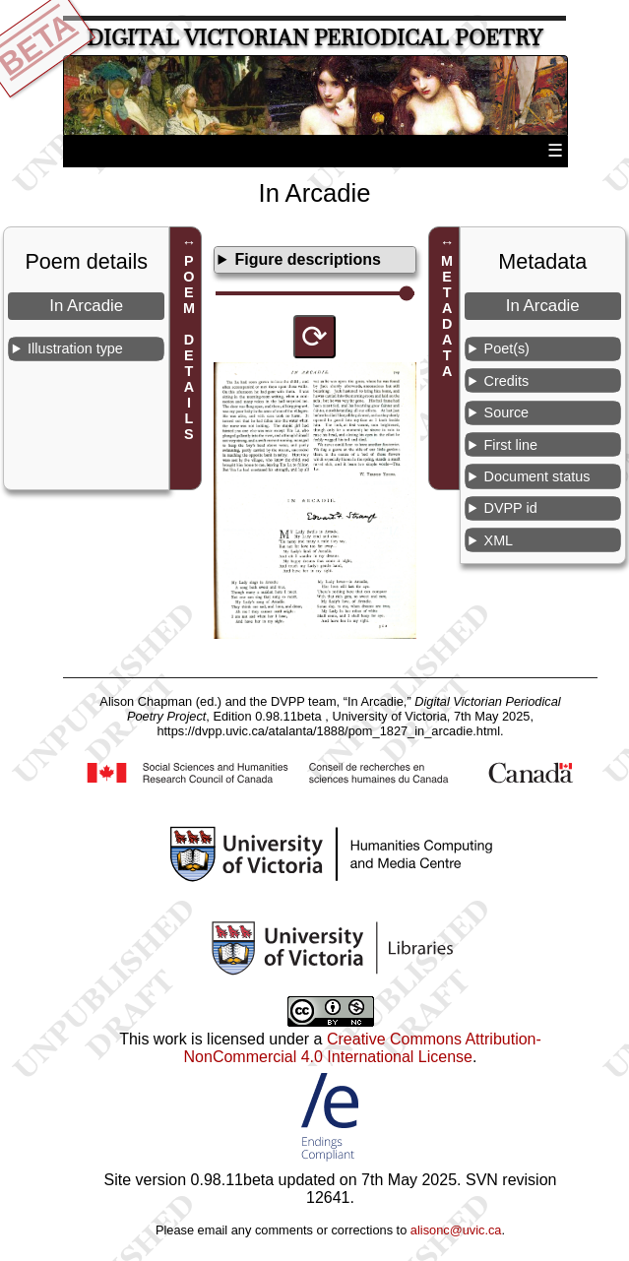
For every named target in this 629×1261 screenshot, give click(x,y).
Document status (537, 476)
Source (507, 412)
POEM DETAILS (189, 348)
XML (499, 540)
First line (510, 445)
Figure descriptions (307, 259)
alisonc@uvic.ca (456, 1230)
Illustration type (75, 348)
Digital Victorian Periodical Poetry (314, 38)
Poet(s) (507, 348)
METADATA (447, 317)
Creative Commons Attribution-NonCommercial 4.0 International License (362, 1048)
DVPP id (510, 508)
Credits (507, 381)
